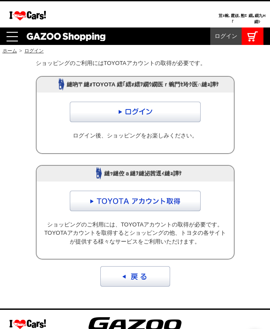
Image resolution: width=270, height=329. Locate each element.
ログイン (226, 8)
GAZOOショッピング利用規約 (38, 289)
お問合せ (99, 289)
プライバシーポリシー (153, 289)
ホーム (10, 23)
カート (252, 8)
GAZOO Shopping (66, 9)
